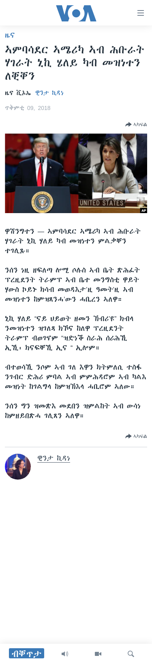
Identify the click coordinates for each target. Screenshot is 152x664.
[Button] (136, 124)
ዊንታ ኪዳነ (49, 93)
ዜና (10, 35)
